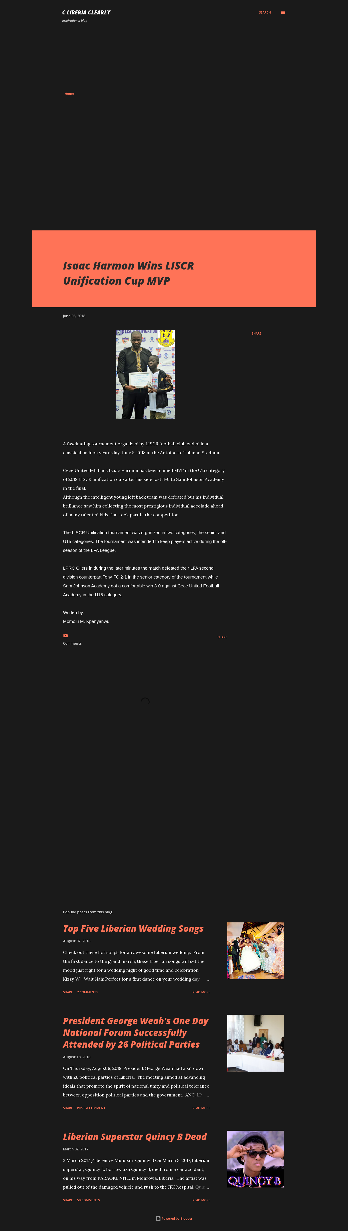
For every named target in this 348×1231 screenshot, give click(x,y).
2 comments (87, 992)
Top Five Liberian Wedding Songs (133, 928)
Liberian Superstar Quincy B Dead (135, 1136)
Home (69, 93)
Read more (201, 992)
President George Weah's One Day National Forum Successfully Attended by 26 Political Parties (135, 1033)
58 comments (88, 1200)
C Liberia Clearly (86, 12)
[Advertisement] (174, 57)
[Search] (265, 12)
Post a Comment (91, 1108)
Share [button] (256, 333)
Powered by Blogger (174, 1218)
